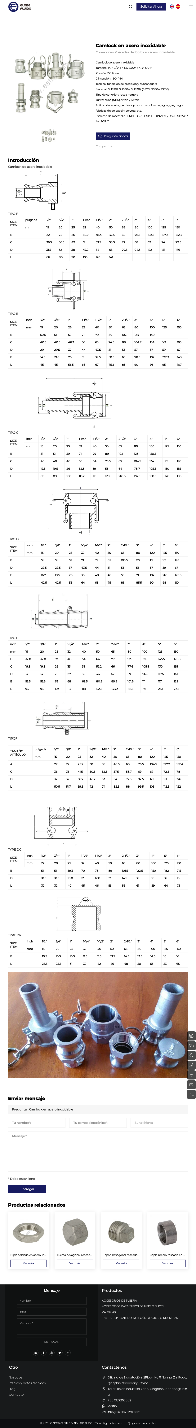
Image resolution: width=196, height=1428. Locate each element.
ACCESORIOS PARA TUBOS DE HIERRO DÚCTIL (133, 1306)
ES (178, 6)
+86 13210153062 (119, 1400)
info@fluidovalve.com (124, 1412)
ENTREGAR (51, 1342)
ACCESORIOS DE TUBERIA (119, 1300)
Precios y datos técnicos (27, 1383)
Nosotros (15, 1377)
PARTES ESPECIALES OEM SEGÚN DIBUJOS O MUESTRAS (140, 1318)
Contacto (16, 1394)
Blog (12, 1389)
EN (172, 6)
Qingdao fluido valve (142, 1423)
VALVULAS (109, 1312)
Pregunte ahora (116, 136)
